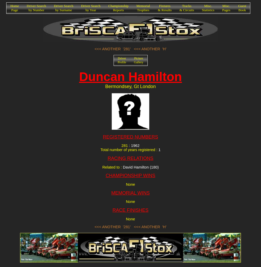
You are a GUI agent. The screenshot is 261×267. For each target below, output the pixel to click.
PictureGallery (138, 60)
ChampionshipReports (118, 8)
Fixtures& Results (165, 8)
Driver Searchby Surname (63, 8)
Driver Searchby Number (36, 8)
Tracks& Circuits (186, 8)
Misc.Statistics (208, 8)
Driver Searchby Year (90, 8)
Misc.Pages (226, 8)
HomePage (14, 8)
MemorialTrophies (143, 8)
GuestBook (242, 8)
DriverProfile (122, 60)
